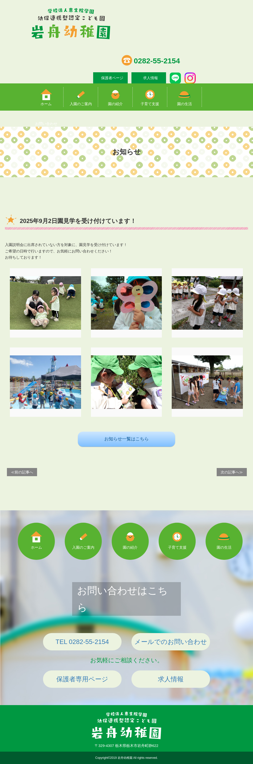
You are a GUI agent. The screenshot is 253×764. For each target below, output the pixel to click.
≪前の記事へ (22, 472)
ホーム (46, 104)
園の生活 (184, 104)
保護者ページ (112, 78)
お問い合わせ (46, 124)
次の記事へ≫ (232, 472)
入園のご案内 (81, 104)
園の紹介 (115, 104)
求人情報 (150, 78)
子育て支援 (150, 104)
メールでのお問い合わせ (170, 641)
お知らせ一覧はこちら (126, 439)
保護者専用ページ (82, 679)
